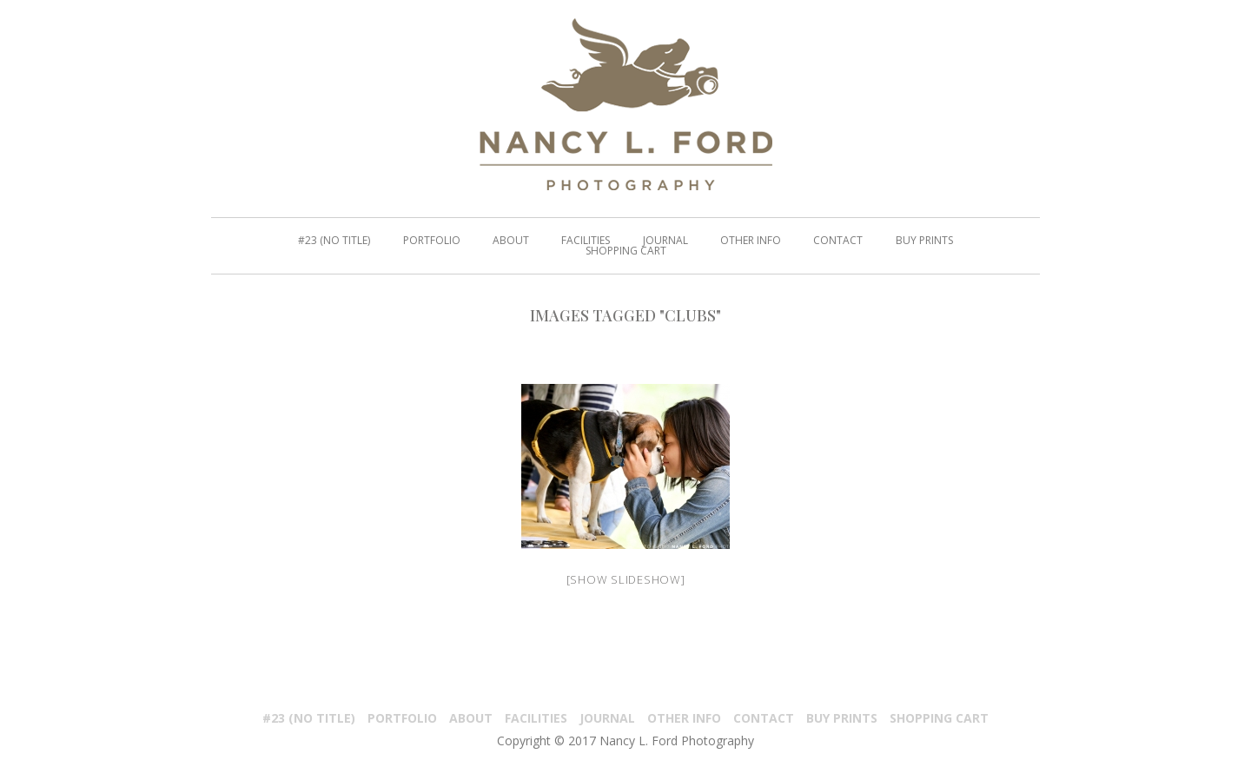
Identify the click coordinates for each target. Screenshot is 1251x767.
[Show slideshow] (625, 579)
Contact (763, 718)
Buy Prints (841, 718)
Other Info (684, 718)
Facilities (536, 718)
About (471, 718)
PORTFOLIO (402, 718)
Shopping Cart (939, 718)
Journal (607, 718)
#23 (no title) (308, 718)
